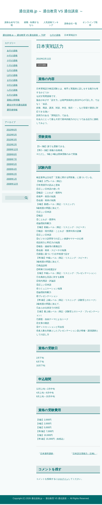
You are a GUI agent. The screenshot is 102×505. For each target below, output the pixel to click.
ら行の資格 (12, 91)
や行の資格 (12, 86)
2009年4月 (12, 170)
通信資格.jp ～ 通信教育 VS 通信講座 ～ (51, 11)
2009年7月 (12, 160)
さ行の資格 (12, 61)
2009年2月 (12, 175)
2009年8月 (12, 155)
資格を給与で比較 (11, 24)
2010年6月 (12, 131)
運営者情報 (12, 111)
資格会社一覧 (70, 24)
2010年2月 (12, 145)
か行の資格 (12, 56)
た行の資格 (12, 66)
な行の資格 (42, 66)
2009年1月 (12, 180)
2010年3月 (12, 140)
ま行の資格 (12, 81)
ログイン (64, 480)
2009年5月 (12, 165)
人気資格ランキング (51, 24)
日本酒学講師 (46, 454)
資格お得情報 (13, 101)
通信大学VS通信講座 (17, 106)
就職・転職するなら (31, 24)
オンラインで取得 (90, 24)
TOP (24, 36)
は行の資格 (12, 76)
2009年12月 (12, 150)
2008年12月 (12, 185)
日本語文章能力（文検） (84, 454)
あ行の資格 (12, 51)
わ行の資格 (12, 96)
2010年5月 (12, 135)
